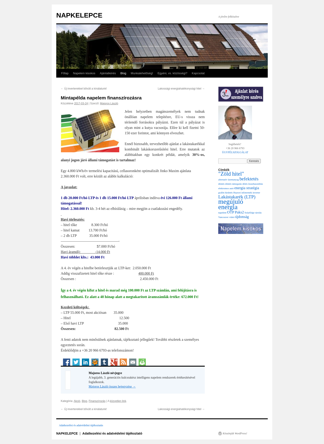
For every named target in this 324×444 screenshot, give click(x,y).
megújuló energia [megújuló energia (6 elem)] (230, 204)
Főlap (65, 73)
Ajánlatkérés (108, 73)
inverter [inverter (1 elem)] (256, 192)
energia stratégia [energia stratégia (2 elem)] (246, 188)
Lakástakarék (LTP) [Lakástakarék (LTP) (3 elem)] (236, 197)
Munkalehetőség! (142, 73)
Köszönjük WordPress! (235, 433)
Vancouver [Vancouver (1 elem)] (223, 217)
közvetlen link (118, 401)
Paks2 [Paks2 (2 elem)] (239, 212)
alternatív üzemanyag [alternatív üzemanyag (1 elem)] (228, 179)
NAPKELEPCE (79, 15)
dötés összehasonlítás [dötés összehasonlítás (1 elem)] (253, 184)
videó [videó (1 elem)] (232, 217)
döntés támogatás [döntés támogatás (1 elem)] (233, 184)
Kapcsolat (198, 73)
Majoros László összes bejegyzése (112, 386)
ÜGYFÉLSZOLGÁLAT (235, 152)
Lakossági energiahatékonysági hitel (181, 88)
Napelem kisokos (84, 73)
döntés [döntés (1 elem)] (221, 184)
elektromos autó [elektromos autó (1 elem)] (226, 188)
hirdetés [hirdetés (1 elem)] (229, 192)
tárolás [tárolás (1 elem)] (258, 212)
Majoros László (109, 103)
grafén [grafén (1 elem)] (221, 192)
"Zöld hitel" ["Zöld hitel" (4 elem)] (231, 174)
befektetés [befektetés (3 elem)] (248, 179)
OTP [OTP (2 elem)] (230, 212)
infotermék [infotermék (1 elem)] (246, 192)
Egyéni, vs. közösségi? (172, 73)
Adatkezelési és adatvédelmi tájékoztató (112, 433)
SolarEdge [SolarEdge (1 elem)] (249, 212)
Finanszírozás (97, 401)
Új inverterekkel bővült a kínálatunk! (84, 88)
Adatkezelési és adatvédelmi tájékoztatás (81, 425)
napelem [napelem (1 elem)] (222, 212)
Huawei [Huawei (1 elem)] (237, 192)
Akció (77, 401)
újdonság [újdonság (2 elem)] (242, 217)
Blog (123, 73)
